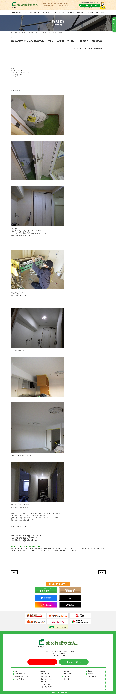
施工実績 (61, 12)
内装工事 (43, 682)
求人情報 (89, 671)
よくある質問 (80, 12)
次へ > (102, 572)
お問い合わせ (100, 12)
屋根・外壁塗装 (45, 676)
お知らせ (66, 676)
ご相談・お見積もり (74, 662)
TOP (12, 32)
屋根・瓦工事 (44, 674)
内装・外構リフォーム (49, 12)
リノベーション (45, 684)
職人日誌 (17, 32)
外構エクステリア (46, 687)
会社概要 (90, 12)
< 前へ (14, 572)
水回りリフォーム (46, 679)
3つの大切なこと (17, 12)
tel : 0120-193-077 (42, 662)
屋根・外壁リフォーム (32, 12)
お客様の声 (70, 12)
